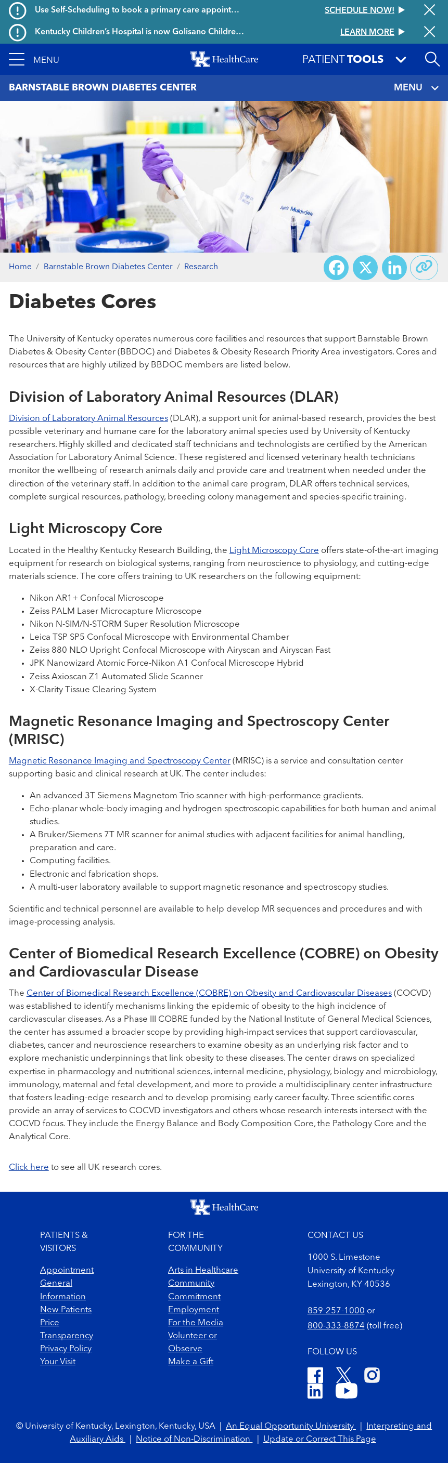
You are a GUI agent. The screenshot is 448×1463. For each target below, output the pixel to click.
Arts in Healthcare (203, 1270)
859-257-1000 (336, 1311)
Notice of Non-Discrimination (194, 1439)
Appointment (67, 1270)
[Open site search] (432, 59)
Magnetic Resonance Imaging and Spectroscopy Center (120, 761)
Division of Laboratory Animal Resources (88, 418)
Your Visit (57, 1361)
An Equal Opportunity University (291, 1426)
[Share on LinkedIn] (394, 267)
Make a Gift (190, 1361)
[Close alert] (429, 11)
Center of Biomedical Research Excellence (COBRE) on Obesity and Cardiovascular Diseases (209, 993)
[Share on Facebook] (336, 267)
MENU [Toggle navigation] (417, 88)
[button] (34, 59)
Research (201, 267)
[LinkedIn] (315, 1392)
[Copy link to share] (424, 267)
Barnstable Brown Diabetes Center (108, 267)
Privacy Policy (66, 1349)
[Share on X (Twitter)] (365, 267)
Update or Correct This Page (319, 1439)
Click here (29, 1167)
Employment (193, 1310)
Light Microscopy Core (274, 550)
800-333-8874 (336, 1326)
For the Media (195, 1323)
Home (20, 267)
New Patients (66, 1310)
